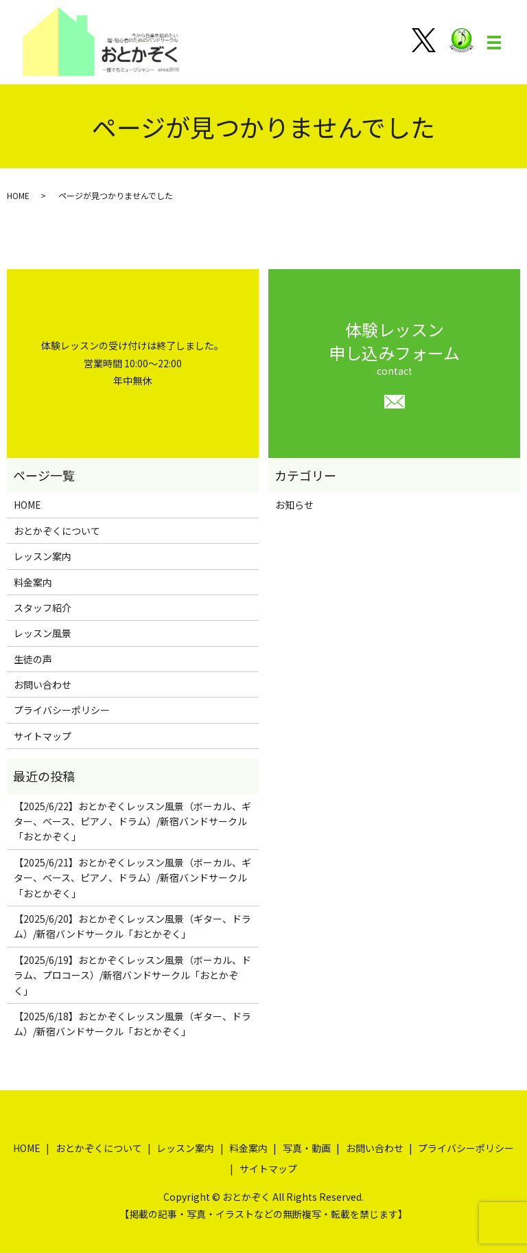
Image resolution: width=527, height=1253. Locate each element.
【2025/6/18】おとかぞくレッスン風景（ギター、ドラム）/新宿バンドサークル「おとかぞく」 (132, 1023)
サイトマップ (42, 736)
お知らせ (294, 504)
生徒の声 (33, 659)
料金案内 (33, 582)
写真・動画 (307, 1148)
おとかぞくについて (57, 531)
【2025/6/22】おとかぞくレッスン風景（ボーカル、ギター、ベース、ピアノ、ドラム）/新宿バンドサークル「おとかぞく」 (132, 821)
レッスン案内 (42, 556)
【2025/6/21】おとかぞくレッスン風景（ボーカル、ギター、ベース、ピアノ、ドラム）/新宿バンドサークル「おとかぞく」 (132, 877)
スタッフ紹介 (42, 607)
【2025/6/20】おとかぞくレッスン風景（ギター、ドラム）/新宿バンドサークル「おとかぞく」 (132, 926)
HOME (18, 195)
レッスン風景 (42, 633)
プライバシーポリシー (62, 710)
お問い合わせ (42, 684)
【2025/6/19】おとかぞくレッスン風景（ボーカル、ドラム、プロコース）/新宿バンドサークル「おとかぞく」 (132, 975)
